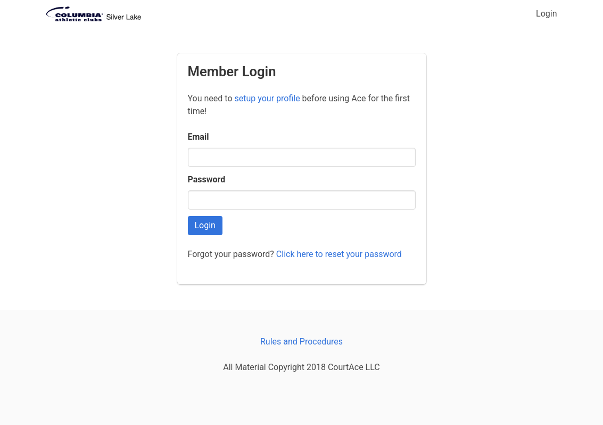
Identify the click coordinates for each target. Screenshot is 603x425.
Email (198, 137)
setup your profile (267, 98)
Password (207, 179)
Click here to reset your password (339, 254)
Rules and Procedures (301, 341)
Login (546, 14)
